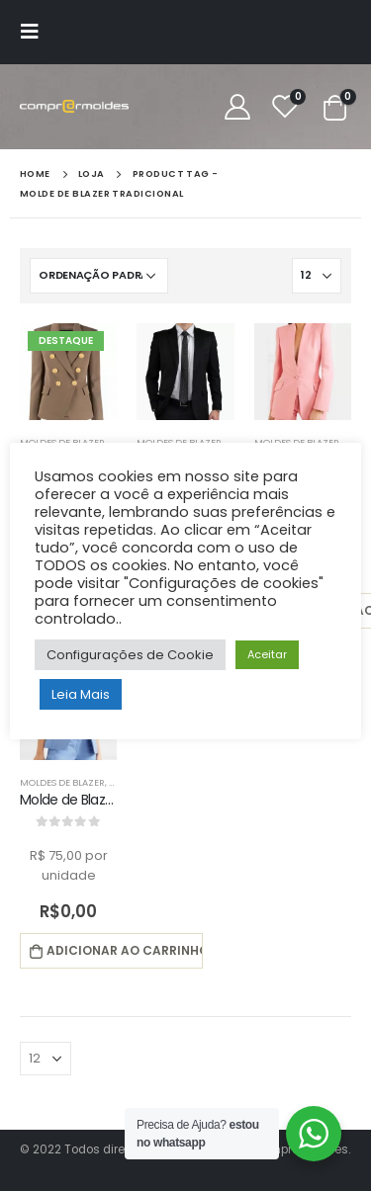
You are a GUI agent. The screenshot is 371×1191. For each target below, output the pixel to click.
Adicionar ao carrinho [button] (124, 950)
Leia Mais (80, 694)
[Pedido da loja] (99, 276)
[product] (68, 371)
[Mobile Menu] (35, 31)
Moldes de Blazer (62, 782)
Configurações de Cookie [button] (130, 654)
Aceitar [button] (267, 654)
